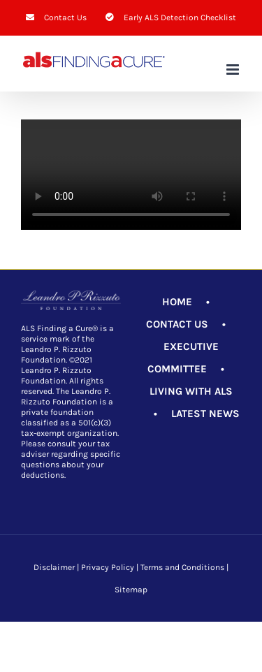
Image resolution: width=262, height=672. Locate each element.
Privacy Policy (107, 567)
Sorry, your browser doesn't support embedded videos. (131, 174)
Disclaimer (54, 567)
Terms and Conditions (182, 567)
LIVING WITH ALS (191, 391)
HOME (177, 301)
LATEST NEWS (205, 413)
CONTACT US (177, 324)
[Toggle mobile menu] (233, 69)
